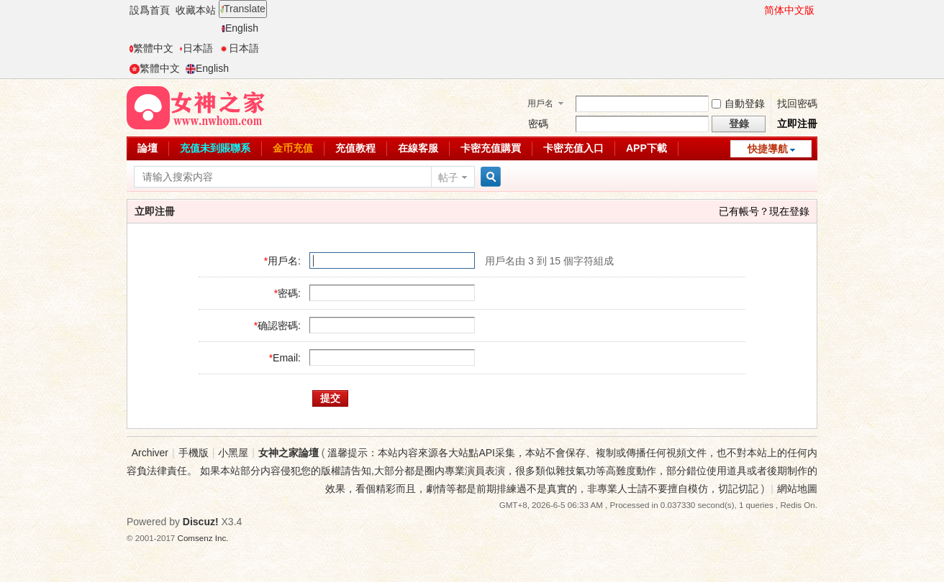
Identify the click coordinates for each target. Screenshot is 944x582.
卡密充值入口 (573, 148)
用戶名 (540, 103)
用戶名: (284, 261)
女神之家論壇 (288, 452)
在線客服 (418, 148)
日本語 (196, 48)
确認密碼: (279, 325)
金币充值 (293, 148)
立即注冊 (797, 123)
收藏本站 (196, 10)
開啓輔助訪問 (757, 10)
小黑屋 (233, 452)
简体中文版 (789, 10)
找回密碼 (797, 103)
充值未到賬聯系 (215, 148)
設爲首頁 (150, 10)
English (240, 28)
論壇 (147, 148)
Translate (243, 8)
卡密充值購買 (490, 148)
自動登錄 (738, 103)
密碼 (538, 123)
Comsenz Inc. (203, 537)
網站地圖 (797, 488)
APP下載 (646, 148)
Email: (287, 358)
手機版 (193, 452)
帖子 (448, 177)
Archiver (150, 452)
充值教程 (355, 148)
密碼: (289, 293)
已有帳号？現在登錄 (764, 211)
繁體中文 (151, 48)
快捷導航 (768, 148)
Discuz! (201, 521)
